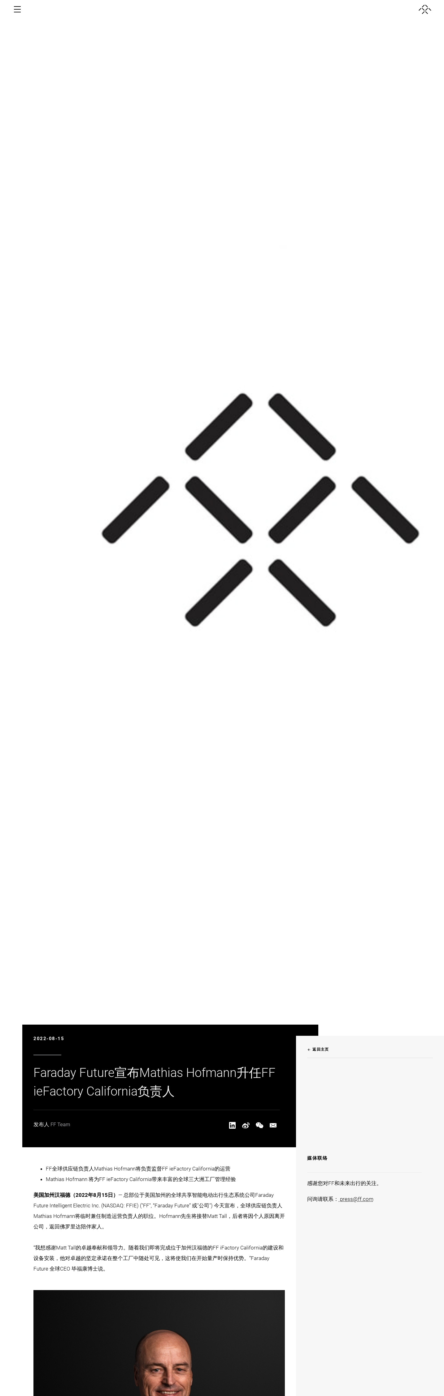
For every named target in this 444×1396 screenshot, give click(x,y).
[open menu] (17, 9)
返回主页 (318, 1049)
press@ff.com (356, 1199)
